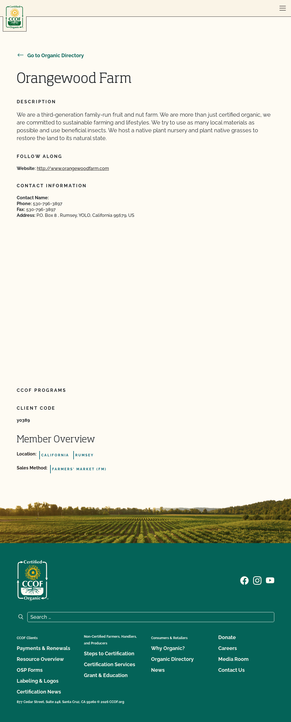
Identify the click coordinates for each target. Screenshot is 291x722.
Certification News (39, 692)
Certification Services (109, 664)
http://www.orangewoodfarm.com (73, 168)
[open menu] (282, 8)
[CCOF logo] (14, 17)
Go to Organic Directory (50, 55)
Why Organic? (168, 648)
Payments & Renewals (43, 648)
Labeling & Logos (38, 681)
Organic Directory (172, 659)
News (158, 670)
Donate (227, 637)
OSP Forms (30, 670)
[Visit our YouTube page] (270, 580)
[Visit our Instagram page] (257, 580)
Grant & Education (106, 675)
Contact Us (231, 670)
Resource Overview (40, 659)
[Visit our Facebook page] (244, 580)
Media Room (233, 659)
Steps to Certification (109, 653)
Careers (227, 648)
